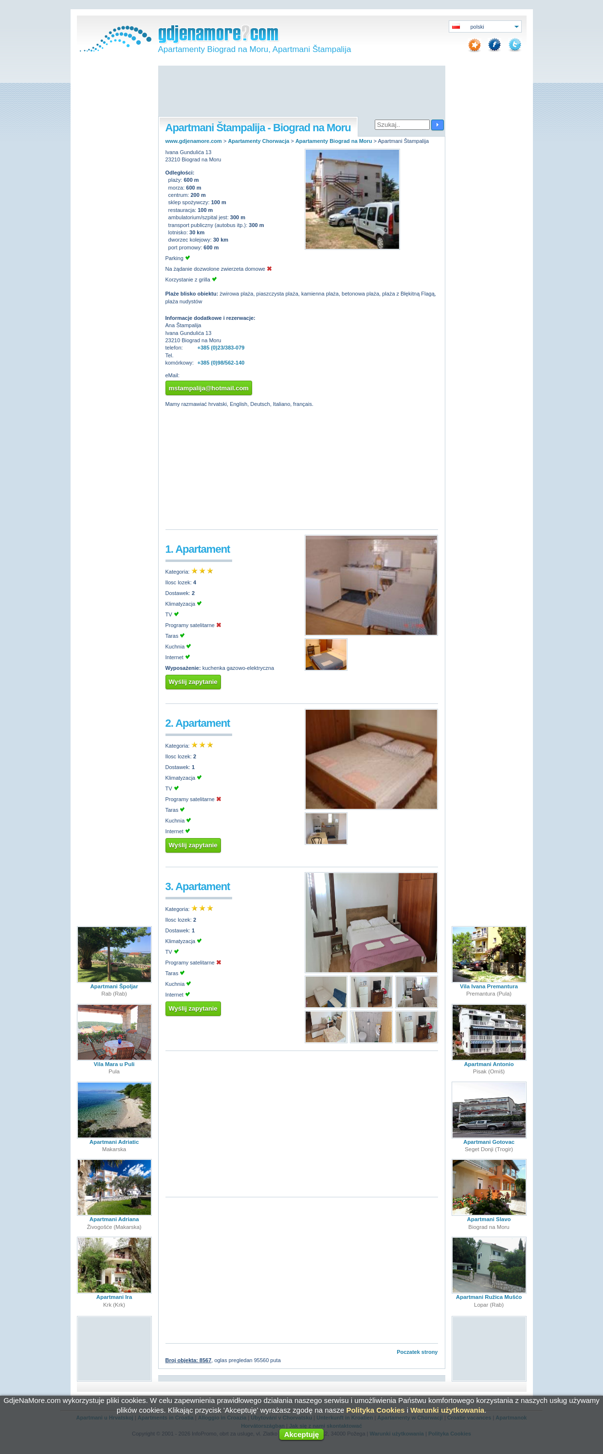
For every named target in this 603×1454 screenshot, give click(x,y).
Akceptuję (301, 1434)
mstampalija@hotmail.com (209, 388)
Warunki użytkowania (447, 1410)
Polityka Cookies (375, 1410)
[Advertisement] (301, 92)
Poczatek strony (417, 1352)
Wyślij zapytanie (193, 681)
